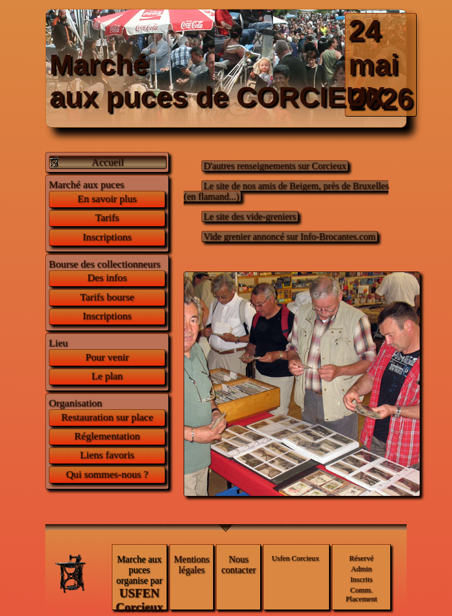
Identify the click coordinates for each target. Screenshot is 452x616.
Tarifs (107, 217)
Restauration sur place (107, 417)
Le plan (106, 376)
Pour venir (107, 357)
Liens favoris (107, 455)
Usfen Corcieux (296, 558)
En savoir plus (107, 198)
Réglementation (106, 436)
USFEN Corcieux (138, 600)
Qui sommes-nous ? (107, 474)
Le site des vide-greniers (250, 216)
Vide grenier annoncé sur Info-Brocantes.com (289, 236)
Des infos (107, 277)
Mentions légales (191, 564)
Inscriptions (106, 237)
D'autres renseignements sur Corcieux (275, 166)
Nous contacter (238, 564)
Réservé (361, 558)
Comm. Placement (361, 594)
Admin (361, 569)
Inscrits (361, 579)
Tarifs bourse (107, 297)
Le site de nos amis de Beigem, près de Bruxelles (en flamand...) (286, 191)
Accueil (107, 162)
